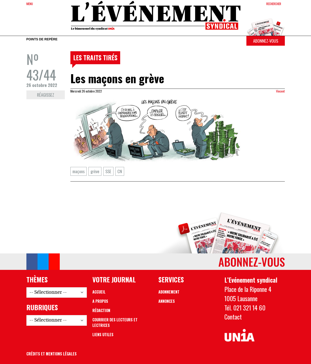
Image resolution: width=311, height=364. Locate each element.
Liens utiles (102, 334)
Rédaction (101, 310)
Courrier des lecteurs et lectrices (115, 322)
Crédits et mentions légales (51, 354)
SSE (108, 171)
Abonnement (168, 292)
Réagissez (45, 95)
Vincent (280, 91)
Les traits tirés (95, 57)
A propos (100, 301)
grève (95, 171)
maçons (78, 171)
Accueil (99, 292)
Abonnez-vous (265, 41)
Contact (233, 316)
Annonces (166, 301)
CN (119, 171)
